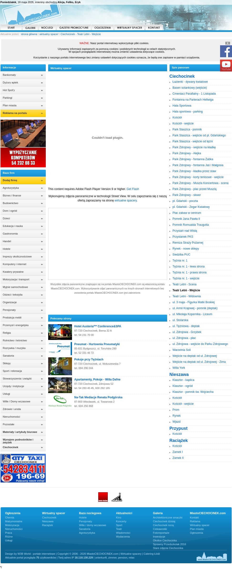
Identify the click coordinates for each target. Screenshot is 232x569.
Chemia (9, 517)
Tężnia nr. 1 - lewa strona (189, 266)
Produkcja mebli (12, 317)
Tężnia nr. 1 (180, 260)
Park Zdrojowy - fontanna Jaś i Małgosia (198, 165)
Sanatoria (8, 355)
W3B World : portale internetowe (36, 553)
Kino (118, 517)
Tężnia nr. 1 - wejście (186, 278)
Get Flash (133, 189)
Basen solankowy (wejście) (190, 87)
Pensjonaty (9, 309)
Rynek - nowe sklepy (186, 248)
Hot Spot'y (9, 90)
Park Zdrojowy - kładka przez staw (194, 171)
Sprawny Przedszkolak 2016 (169, 544)
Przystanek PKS (183, 236)
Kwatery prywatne (13, 271)
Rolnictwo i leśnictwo (15, 340)
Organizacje (10, 302)
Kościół (177, 117)
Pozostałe (8, 424)
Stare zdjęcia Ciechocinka (168, 548)
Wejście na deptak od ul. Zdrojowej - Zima (199, 362)
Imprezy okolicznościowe (17, 256)
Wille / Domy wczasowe (17, 401)
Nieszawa (48, 521)
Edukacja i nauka (13, 226)
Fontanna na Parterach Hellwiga (193, 99)
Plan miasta (9, 105)
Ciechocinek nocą (163, 525)
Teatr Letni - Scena (185, 284)
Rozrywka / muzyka (14, 348)
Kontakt (194, 517)
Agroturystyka (11, 187)
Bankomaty (9, 74)
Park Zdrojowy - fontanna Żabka (193, 159)
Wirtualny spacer (200, 525)
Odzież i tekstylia (13, 294)
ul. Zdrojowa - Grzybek (187, 332)
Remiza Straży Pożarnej (188, 242)
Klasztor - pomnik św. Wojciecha (193, 392)
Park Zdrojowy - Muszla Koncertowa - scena (201, 183)
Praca (8, 532)
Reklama (195, 521)
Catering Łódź (152, 553)
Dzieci (6, 218)
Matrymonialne (13, 521)
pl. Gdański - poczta (185, 201)
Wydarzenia (123, 536)
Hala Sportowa (182, 105)
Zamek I (178, 452)
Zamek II (178, 458)
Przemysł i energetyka (16, 325)
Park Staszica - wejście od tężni (193, 141)
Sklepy (7, 363)
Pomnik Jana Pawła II (186, 218)
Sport (119, 525)
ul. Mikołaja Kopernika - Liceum (192, 314)
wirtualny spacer (48, 34)
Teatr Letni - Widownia (187, 296)
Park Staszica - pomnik (187, 129)
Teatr (119, 529)
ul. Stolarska (180, 320)
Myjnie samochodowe (15, 287)
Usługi (6, 393)
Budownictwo (10, 203)
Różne (9, 536)
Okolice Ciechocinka (165, 540)
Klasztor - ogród (183, 386)
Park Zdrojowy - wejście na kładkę (194, 147)
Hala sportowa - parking (188, 111)
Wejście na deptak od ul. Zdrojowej (195, 356)
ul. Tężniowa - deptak (186, 326)
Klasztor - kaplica (183, 380)
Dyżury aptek (10, 82)
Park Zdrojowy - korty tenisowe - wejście (198, 177)
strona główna (29, 34)
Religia (7, 332)
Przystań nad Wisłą (185, 230)
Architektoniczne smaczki (168, 517)
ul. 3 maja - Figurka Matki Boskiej (194, 302)
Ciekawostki (160, 529)
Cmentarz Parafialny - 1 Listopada (194, 93)
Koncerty (121, 521)
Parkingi (7, 97)
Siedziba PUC (182, 254)
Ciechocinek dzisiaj (164, 521)
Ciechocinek (49, 517)
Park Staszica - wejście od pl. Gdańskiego (199, 135)
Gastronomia (10, 233)
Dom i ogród (10, 210)
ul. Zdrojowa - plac (184, 338)
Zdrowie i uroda (12, 409)
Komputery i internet (14, 264)
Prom (176, 409)
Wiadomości (123, 532)
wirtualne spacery (126, 200)
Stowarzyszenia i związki (17, 378)
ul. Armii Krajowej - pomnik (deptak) (195, 308)
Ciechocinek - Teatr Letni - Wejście (81, 34)
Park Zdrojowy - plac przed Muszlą (195, 189)
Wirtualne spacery (130, 553)
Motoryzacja (12, 525)
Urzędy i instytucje (13, 386)
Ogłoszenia (196, 532)
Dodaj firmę (10, 180)
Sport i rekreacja (12, 370)
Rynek (177, 415)
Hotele (6, 248)
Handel (7, 241)
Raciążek (47, 525)
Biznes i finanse (12, 195)
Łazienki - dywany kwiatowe (190, 81)
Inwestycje (159, 536)
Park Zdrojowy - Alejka (187, 153)
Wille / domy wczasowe (92, 525)
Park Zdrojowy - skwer (187, 195)
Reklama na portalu (15, 113)
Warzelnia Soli (182, 350)
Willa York (179, 367)
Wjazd (176, 421)
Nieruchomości (11, 416)
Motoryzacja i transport (16, 279)
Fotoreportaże (161, 532)
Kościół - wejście (183, 123)
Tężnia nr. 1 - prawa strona (190, 272)
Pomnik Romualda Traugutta (191, 224)
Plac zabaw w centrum (187, 213)
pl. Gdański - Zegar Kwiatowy (191, 207)
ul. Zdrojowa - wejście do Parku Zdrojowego (200, 344)
